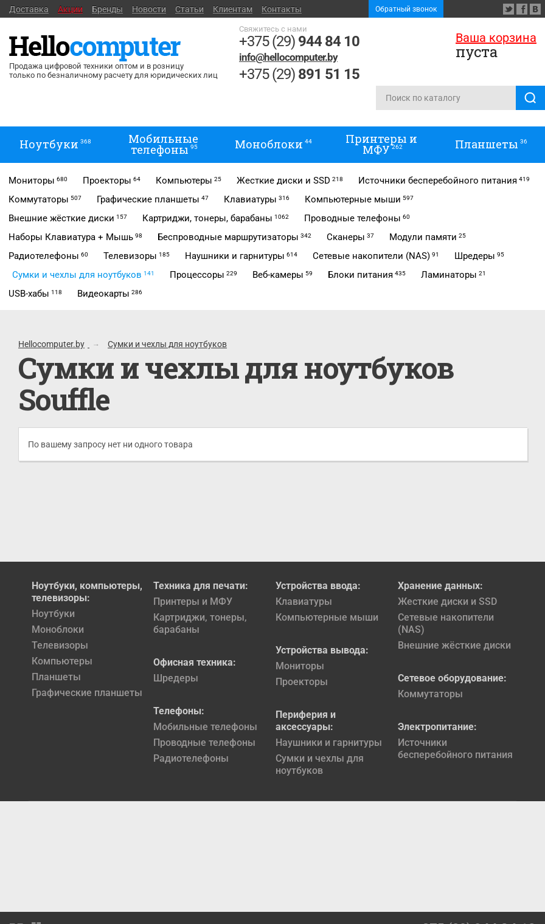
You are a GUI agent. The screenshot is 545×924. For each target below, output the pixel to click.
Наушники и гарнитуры (329, 742)
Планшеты (56, 677)
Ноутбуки (53, 613)
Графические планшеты (87, 692)
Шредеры (175, 678)
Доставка (29, 9)
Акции (70, 9)
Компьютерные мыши (327, 617)
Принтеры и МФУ (192, 601)
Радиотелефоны (191, 758)
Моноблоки (58, 629)
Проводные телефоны (204, 742)
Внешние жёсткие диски (454, 645)
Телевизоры (60, 645)
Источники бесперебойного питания (455, 748)
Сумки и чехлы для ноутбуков (320, 764)
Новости (149, 9)
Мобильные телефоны (205, 727)
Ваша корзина (496, 37)
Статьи (189, 9)
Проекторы (302, 682)
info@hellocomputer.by (288, 57)
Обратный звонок (406, 9)
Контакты (282, 9)
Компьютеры (62, 661)
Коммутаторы (430, 694)
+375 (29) (299, 41)
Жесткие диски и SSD (447, 601)
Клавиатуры (304, 601)
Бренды (107, 9)
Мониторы (300, 666)
